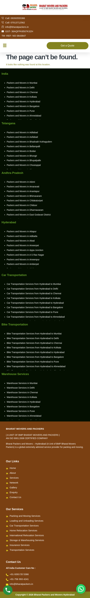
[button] (5, 45)
